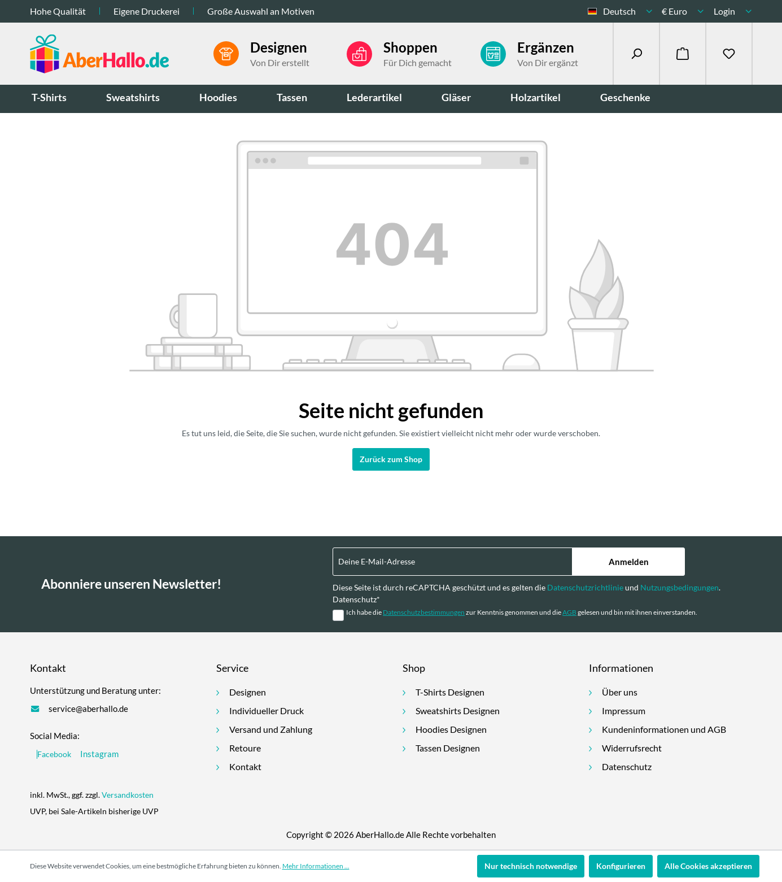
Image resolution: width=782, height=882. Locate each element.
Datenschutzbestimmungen (424, 612)
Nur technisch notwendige (530, 866)
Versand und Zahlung (270, 729)
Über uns (619, 692)
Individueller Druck (266, 710)
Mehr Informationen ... (316, 866)
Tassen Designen (448, 747)
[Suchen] (636, 53)
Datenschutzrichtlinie (585, 587)
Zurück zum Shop (391, 459)
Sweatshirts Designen (458, 710)
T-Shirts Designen (450, 692)
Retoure (245, 747)
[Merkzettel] (728, 53)
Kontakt (245, 766)
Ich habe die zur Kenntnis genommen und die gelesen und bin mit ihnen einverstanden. (521, 612)
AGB (569, 612)
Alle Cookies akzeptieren (708, 866)
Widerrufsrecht (632, 747)
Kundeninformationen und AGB (664, 729)
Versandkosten (128, 795)
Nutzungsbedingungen (679, 587)
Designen (247, 692)
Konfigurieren (620, 866)
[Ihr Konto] (733, 11)
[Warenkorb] (682, 53)
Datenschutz (627, 766)
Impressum (623, 710)
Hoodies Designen (451, 729)
